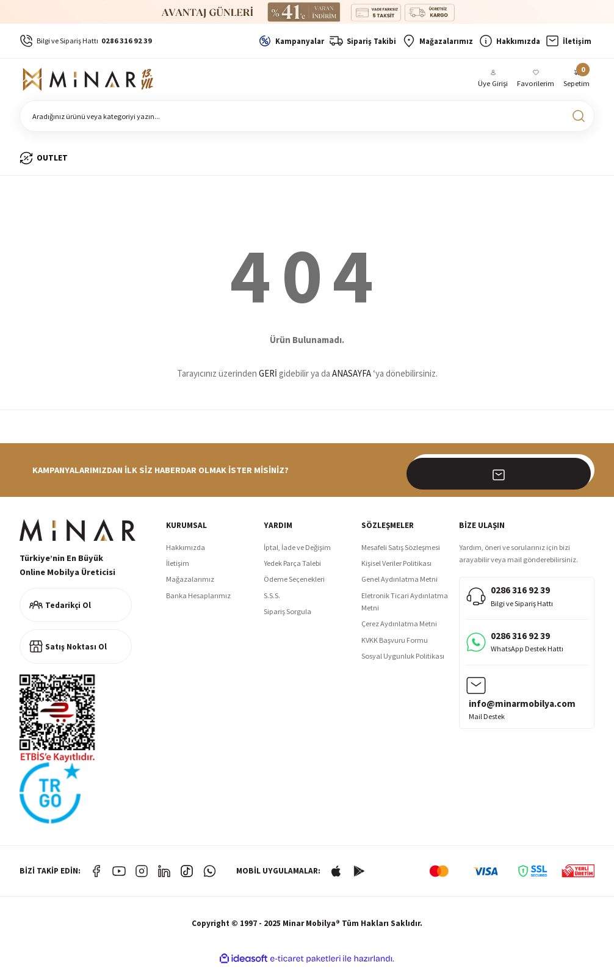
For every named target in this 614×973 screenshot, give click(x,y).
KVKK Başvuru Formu (394, 645)
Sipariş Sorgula (287, 616)
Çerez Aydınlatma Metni (399, 629)
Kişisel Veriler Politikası (396, 568)
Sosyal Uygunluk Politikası (402, 661)
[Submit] (578, 475)
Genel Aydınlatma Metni (399, 584)
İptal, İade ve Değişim (297, 552)
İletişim (177, 568)
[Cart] (576, 82)
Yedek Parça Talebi (292, 568)
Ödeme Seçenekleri (294, 584)
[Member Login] (493, 82)
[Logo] (90, 82)
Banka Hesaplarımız (198, 601)
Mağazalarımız (190, 584)
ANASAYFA (351, 379)
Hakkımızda (185, 552)
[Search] (307, 121)
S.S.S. (272, 601)
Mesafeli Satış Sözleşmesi (400, 552)
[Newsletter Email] (502, 475)
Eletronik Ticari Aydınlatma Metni (404, 607)
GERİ (268, 379)
